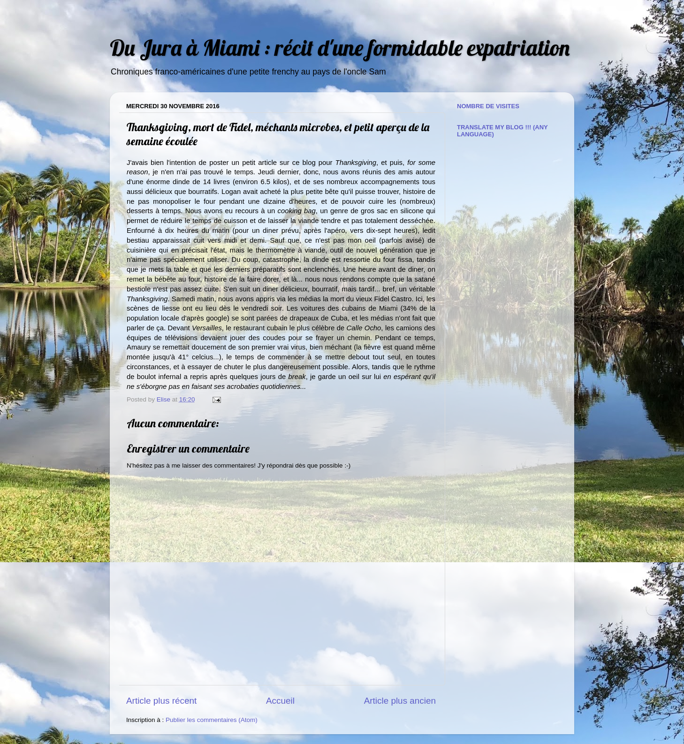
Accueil (280, 701)
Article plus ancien (400, 701)
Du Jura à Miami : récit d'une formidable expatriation (340, 47)
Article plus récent (161, 701)
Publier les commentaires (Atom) (212, 719)
